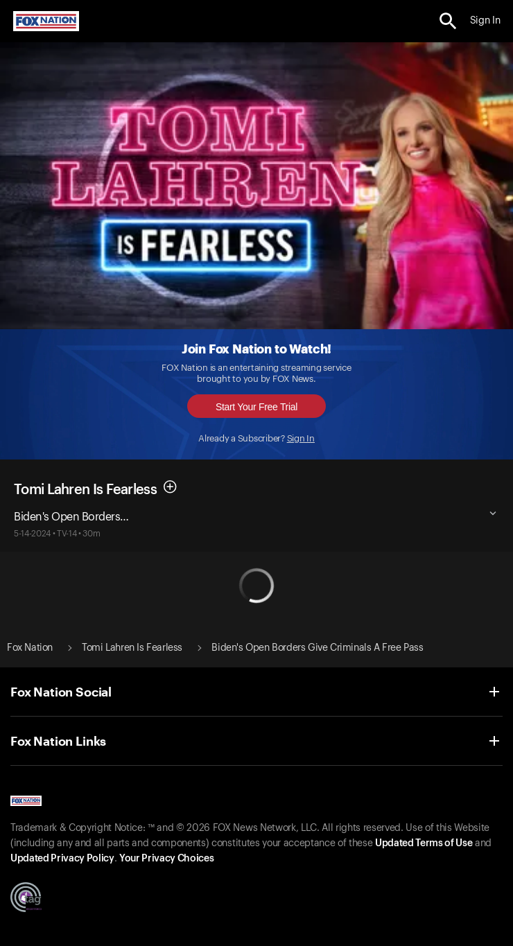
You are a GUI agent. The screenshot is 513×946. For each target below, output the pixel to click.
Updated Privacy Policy (62, 859)
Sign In (301, 438)
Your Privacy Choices (166, 859)
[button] (448, 21)
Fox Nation (30, 648)
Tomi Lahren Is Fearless (85, 490)
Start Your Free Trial (256, 406)
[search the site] (448, 21)
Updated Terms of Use (423, 843)
